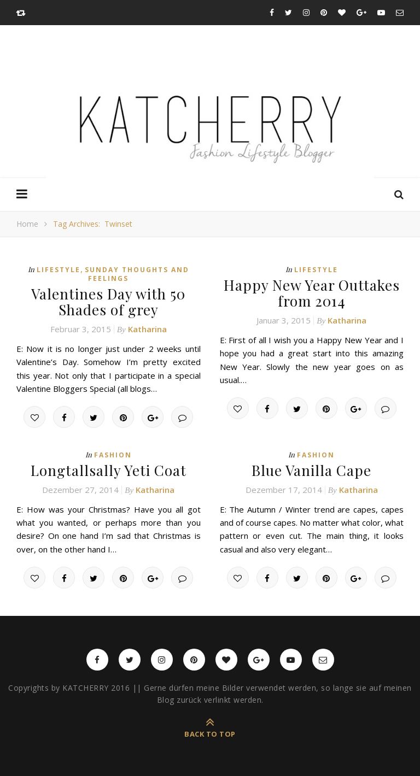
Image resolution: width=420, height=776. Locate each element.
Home (27, 224)
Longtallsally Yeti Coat (108, 470)
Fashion (113, 455)
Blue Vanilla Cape (311, 470)
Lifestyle (58, 269)
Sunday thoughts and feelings (137, 274)
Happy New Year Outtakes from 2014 (312, 292)
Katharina (147, 329)
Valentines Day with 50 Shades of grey (108, 301)
